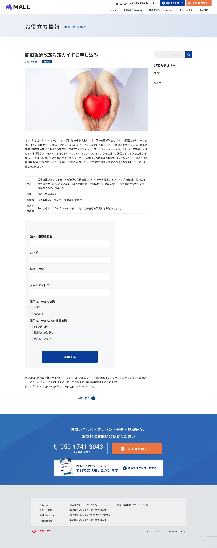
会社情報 (204, 10)
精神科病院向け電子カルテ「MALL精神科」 (90, 514)
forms (47, 61)
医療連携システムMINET (161, 10)
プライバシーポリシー (155, 531)
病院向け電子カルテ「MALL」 (84, 504)
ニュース (112, 10)
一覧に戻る (84, 398)
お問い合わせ (46, 520)
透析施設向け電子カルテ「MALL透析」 (88, 509)
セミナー (159, 82)
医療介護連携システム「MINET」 (133, 504)
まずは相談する (200, 2)
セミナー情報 (186, 10)
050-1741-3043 (144, 2)
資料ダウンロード (174, 2)
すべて (157, 73)
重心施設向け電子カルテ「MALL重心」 (88, 519)
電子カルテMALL (131, 10)
